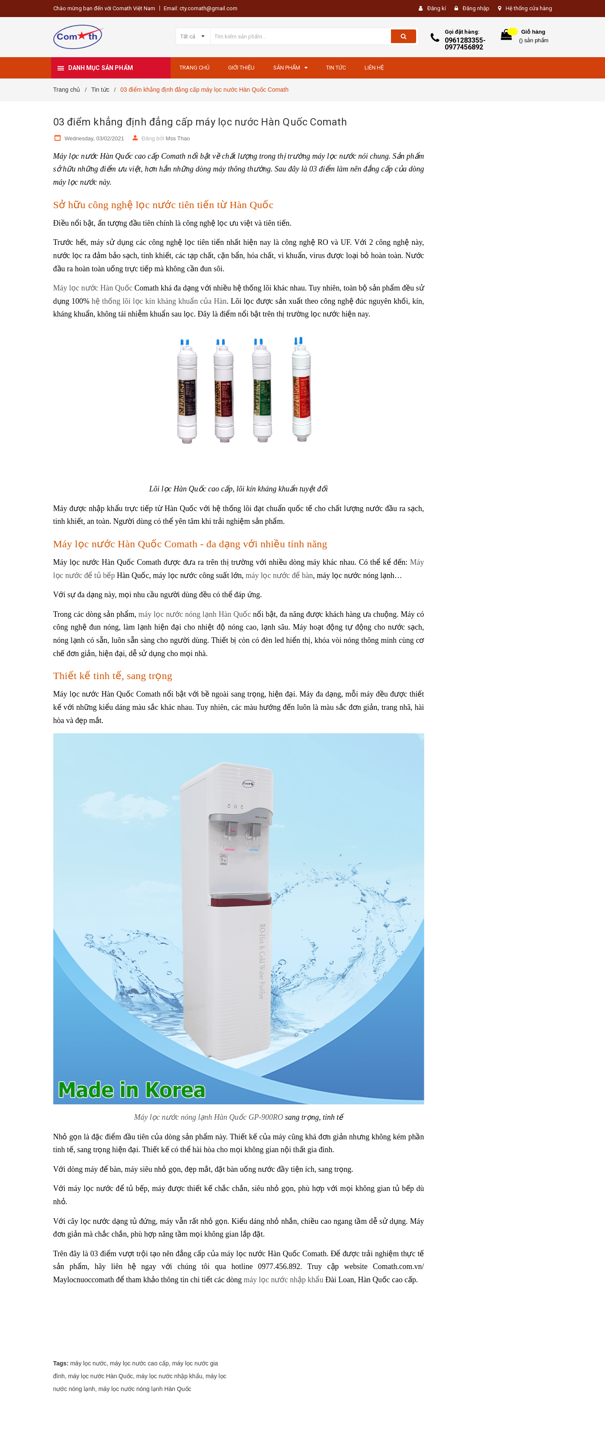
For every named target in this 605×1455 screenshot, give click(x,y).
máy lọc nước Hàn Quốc (100, 1376)
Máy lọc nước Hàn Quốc (93, 288)
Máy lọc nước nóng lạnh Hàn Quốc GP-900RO (208, 1117)
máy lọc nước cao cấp (139, 1363)
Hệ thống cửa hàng (529, 8)
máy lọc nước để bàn (279, 575)
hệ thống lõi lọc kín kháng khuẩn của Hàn (159, 301)
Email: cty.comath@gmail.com (200, 8)
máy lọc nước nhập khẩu (283, 1279)
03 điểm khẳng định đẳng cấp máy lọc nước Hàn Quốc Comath (200, 122)
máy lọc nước (88, 1363)
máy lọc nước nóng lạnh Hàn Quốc (195, 614)
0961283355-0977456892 (465, 43)
